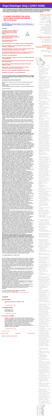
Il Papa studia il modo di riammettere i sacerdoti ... (44, 336)
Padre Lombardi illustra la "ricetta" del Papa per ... (43, 194)
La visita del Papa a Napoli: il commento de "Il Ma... (44, 397)
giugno (40, 409)
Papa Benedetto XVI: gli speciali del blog (46, 33)
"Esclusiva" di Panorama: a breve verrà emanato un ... (44, 171)
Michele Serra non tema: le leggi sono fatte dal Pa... (44, 148)
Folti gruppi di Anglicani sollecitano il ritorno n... (43, 169)
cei (11, 292)
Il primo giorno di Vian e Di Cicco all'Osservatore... (43, 257)
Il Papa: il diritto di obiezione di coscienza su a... (44, 176)
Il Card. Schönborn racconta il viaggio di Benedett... (44, 162)
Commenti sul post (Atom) (11, 336)
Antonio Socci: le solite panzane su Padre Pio (43, 314)
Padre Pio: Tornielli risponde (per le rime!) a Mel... (44, 213)
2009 (38, 57)
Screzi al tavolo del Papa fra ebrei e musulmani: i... (44, 370)
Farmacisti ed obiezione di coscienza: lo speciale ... (44, 126)
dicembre (40, 61)
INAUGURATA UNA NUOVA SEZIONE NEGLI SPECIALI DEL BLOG (44, 295)
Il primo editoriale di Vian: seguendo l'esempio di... (44, 240)
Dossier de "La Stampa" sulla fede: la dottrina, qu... (44, 129)
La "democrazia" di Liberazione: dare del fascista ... (43, 116)
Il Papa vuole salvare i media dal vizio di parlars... (44, 96)
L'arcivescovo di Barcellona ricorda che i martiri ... (44, 220)
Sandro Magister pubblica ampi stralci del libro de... (44, 277)
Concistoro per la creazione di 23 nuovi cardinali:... (44, 196)
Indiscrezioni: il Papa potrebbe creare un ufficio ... (44, 254)
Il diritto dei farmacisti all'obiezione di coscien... (44, 91)
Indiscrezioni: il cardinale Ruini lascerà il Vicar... (43, 211)
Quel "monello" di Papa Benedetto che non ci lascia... (43, 74)
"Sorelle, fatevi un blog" (43, 203)
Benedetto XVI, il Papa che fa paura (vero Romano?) (44, 245)
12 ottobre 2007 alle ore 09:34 (10, 328)
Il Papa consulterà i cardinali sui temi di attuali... (44, 305)
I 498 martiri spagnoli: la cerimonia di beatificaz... (43, 199)
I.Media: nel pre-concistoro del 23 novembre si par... (44, 83)
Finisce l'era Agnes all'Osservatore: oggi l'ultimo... (43, 271)
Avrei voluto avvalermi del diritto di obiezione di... (43, 157)
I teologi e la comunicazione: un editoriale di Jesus (44, 309)
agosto (40, 407)
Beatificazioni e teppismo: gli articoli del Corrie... (44, 181)
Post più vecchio (31, 333)
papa (21, 292)
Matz (4, 299)
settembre (40, 405)
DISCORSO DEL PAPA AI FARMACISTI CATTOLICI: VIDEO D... (44, 150)
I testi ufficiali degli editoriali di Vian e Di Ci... (44, 225)
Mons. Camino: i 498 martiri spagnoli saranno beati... (44, 222)
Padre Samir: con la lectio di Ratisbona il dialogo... (44, 399)
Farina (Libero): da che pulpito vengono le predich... (43, 287)
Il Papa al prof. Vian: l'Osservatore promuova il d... (44, 251)
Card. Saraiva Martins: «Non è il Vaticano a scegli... (44, 69)
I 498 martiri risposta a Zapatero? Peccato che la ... (44, 237)
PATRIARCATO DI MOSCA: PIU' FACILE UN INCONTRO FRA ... (44, 267)
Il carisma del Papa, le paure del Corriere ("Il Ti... (44, 262)
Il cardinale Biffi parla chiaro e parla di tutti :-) (44, 293)
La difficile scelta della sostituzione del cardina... (44, 107)
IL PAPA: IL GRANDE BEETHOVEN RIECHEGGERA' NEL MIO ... (44, 216)
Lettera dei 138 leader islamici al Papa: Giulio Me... (44, 365)
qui (5, 302)
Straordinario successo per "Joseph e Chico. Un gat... (44, 352)
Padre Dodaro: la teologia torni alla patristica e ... (43, 343)
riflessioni (27, 292)
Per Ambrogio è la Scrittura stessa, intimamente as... (44, 367)
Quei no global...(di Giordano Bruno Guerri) (44, 189)
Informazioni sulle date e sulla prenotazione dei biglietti (45, 51)
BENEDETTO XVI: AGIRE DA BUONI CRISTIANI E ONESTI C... (44, 88)
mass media (18, 292)
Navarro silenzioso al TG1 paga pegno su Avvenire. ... (44, 164)
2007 (38, 60)
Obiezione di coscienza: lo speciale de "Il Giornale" (43, 143)
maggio (40, 411)
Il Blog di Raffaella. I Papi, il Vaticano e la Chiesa (45, 17)
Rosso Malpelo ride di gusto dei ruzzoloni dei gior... (44, 138)
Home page (17, 333)
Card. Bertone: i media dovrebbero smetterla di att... (43, 345)
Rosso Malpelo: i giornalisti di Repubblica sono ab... (44, 321)
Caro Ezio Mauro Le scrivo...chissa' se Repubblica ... (42, 110)
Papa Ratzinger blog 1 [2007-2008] (23, 5)
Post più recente (4, 333)
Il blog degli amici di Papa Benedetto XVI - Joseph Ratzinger (45, 19)
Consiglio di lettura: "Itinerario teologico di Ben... (44, 390)
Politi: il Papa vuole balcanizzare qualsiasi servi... (43, 154)
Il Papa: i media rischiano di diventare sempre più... (44, 136)
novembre (40, 63)
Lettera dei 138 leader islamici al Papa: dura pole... (44, 338)
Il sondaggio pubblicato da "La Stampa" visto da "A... (44, 124)
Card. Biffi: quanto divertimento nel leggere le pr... (44, 274)
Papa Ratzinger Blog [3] (46, 28)
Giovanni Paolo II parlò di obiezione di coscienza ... (44, 113)
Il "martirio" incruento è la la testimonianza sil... (44, 201)
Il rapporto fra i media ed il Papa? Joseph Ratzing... (44, 307)
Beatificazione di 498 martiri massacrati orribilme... (44, 192)
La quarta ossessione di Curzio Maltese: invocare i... (44, 386)
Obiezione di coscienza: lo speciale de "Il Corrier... (43, 141)
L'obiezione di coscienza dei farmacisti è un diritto (44, 159)
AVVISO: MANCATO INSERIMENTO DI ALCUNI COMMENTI (44, 77)
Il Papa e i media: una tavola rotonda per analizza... (44, 401)
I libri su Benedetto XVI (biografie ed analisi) (46, 42)
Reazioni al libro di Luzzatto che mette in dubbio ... (44, 378)
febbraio (40, 415)
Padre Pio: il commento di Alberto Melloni (43, 260)
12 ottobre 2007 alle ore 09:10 (10, 305)
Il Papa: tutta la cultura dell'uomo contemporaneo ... (44, 301)
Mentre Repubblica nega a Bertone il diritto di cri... (43, 324)
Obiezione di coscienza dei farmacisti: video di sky (44, 85)
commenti (13, 292)
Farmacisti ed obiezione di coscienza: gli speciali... (43, 131)
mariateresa (6, 315)
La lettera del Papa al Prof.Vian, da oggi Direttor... (44, 242)
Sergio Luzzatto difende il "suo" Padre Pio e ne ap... (44, 145)
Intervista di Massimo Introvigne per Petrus (43, 133)
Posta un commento (6, 331)
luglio (39, 408)
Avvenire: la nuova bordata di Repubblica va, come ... (44, 319)
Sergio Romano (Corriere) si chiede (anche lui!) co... (44, 282)
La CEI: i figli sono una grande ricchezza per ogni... (43, 349)
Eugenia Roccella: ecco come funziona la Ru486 (44, 93)
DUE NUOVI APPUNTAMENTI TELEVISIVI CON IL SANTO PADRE (43, 355)
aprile (39, 412)
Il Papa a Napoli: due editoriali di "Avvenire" (44, 404)
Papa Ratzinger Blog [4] (46, 27)
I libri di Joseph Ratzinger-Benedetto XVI (45, 39)
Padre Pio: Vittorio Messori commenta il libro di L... (44, 290)
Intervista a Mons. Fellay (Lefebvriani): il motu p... (43, 326)
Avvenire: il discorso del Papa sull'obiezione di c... (44, 102)
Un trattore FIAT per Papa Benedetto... (43, 66)
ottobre (40, 64)
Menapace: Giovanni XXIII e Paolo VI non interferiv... (44, 80)
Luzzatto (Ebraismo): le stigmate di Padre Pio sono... (43, 380)
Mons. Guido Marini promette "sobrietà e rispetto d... (44, 265)
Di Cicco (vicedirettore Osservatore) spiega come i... (44, 231)
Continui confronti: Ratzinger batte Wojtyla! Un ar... (44, 285)
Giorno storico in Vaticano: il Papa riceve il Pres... (44, 299)
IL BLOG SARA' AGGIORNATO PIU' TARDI (44, 328)
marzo (39, 413)
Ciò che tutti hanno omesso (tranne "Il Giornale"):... (44, 179)
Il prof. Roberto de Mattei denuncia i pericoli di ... (43, 121)
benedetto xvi (7, 292)
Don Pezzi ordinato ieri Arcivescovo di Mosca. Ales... (43, 205)
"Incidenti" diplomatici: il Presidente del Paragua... (44, 167)
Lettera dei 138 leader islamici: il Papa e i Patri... (44, 392)
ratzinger (24, 292)
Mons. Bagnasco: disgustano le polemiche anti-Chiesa (44, 362)
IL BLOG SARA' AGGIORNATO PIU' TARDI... (43, 186)
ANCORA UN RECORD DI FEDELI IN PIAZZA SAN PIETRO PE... (44, 372)
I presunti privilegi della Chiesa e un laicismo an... (44, 312)
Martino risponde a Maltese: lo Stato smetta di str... (44, 384)
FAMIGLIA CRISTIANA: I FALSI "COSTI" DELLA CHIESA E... (43, 104)
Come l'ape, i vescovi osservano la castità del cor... (43, 98)
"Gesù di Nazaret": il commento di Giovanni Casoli (43, 359)
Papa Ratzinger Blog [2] (46, 29)
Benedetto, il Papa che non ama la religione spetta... (44, 340)
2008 (38, 59)
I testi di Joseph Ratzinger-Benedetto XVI (45, 31)
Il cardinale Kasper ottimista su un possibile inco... (44, 394)
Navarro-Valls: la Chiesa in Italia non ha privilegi (43, 174)
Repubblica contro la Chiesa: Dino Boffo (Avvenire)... (44, 280)
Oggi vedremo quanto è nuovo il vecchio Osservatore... (43, 227)
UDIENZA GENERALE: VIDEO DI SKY (43, 71)
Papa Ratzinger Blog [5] (46, 26)
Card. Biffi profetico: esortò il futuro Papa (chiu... (44, 316)
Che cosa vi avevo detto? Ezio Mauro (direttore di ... (44, 333)
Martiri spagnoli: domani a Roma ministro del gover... (44, 234)
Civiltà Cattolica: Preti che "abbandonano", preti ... (43, 331)
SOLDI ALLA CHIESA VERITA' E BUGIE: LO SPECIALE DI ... (43, 247)
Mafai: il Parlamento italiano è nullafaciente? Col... (44, 375)
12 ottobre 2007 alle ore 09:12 (10, 313)
